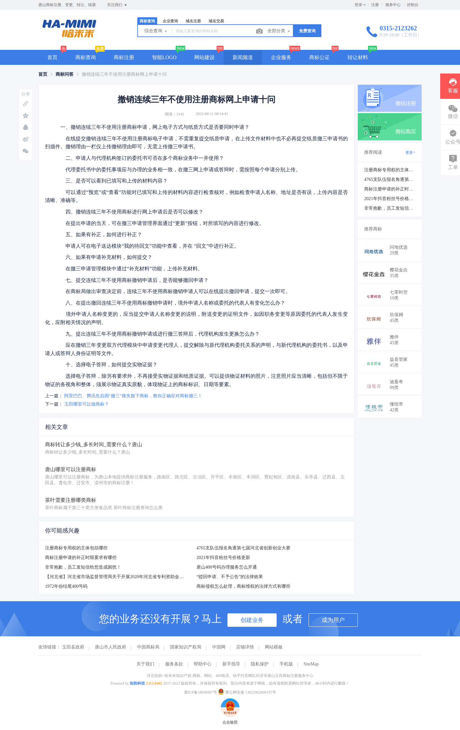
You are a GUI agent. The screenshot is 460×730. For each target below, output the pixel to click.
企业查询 (170, 21)
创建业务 (252, 620)
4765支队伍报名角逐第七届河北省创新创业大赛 (243, 548)
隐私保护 (260, 664)
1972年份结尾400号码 (66, 586)
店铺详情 (245, 647)
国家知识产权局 (185, 647)
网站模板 (274, 647)
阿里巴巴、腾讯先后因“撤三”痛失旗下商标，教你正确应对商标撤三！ (133, 395)
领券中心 (393, 5)
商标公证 (319, 57)
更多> (410, 152)
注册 (375, 5)
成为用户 (333, 620)
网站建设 (204, 57)
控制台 (412, 5)
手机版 (286, 664)
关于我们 (145, 664)
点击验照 (230, 701)
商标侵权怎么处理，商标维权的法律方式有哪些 (243, 586)
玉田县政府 (73, 647)
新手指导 (231, 664)
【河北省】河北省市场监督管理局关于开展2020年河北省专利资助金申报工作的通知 (128, 576)
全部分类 (279, 31)
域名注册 (193, 21)
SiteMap (310, 664)
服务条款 (174, 664)
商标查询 (147, 21)
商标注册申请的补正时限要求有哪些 (81, 557)
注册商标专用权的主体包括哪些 (76, 548)
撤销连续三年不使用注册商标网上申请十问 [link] (124, 74)
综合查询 (156, 31)
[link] (42, 74)
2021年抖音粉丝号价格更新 (223, 557)
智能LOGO (164, 57)
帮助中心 (202, 664)
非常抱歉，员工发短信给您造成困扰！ (83, 567)
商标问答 (64, 74)
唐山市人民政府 (110, 647)
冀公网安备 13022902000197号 (247, 692)
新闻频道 (243, 57)
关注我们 (117, 5)
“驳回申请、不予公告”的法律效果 (229, 576)
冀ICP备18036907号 (200, 692)
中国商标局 (148, 647)
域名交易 (216, 21)
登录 (358, 5)
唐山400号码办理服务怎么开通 (226, 567)
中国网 (219, 647)
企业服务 (281, 57)
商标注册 (124, 57)
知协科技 (137, 683)
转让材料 (358, 57)
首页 (52, 57)
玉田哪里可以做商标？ (86, 404)
